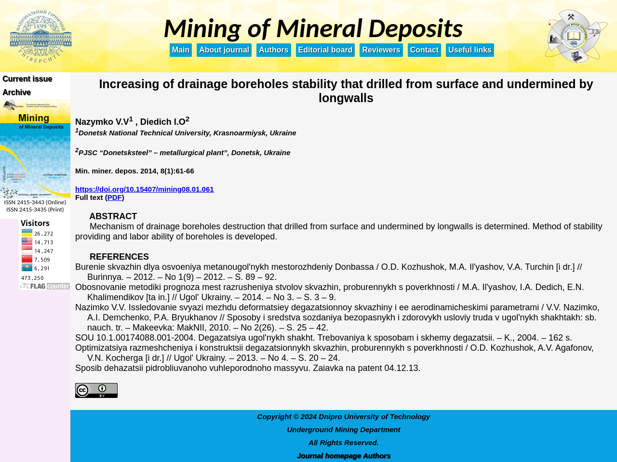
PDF (114, 197)
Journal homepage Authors (343, 455)
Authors (273, 50)
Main (180, 50)
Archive (16, 92)
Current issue (27, 79)
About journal (224, 50)
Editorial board (325, 50)
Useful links (470, 50)
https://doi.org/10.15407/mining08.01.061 (144, 189)
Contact (424, 50)
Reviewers (381, 50)
